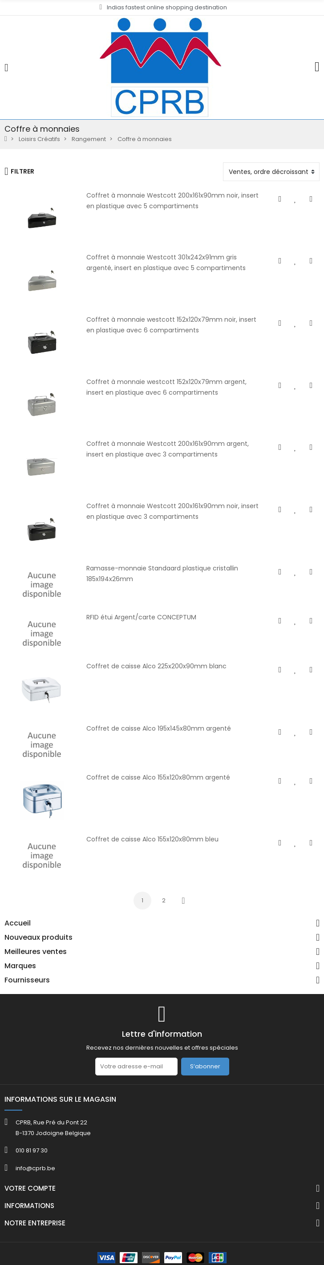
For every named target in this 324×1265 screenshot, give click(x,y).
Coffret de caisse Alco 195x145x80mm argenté (157, 728)
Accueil (17, 923)
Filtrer (19, 171)
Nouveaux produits (38, 937)
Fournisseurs (27, 980)
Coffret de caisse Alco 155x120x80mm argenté (157, 777)
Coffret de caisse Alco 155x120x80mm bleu (151, 839)
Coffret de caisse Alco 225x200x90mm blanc (155, 666)
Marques (20, 966)
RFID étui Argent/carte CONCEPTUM (140, 617)
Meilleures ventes (35, 952)
